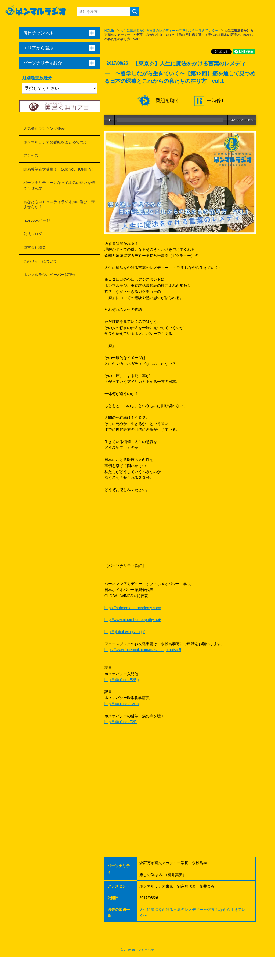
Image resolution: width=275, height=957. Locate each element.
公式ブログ (32, 234)
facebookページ (36, 220)
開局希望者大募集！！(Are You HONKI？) (58, 169)
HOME (109, 30)
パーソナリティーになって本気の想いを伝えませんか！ (59, 185)
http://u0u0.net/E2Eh (121, 704)
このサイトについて (40, 261)
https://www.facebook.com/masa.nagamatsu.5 (142, 650)
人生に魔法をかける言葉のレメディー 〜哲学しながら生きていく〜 (169, 30)
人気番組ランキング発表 (44, 128)
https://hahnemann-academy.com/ (132, 608)
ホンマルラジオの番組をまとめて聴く (55, 142)
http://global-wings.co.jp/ (124, 632)
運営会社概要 (34, 247)
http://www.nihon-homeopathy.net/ (132, 620)
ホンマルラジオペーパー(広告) (49, 274)
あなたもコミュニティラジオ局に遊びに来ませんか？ (59, 204)
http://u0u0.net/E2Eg (121, 680)
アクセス (30, 155)
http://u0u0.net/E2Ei (121, 722)
